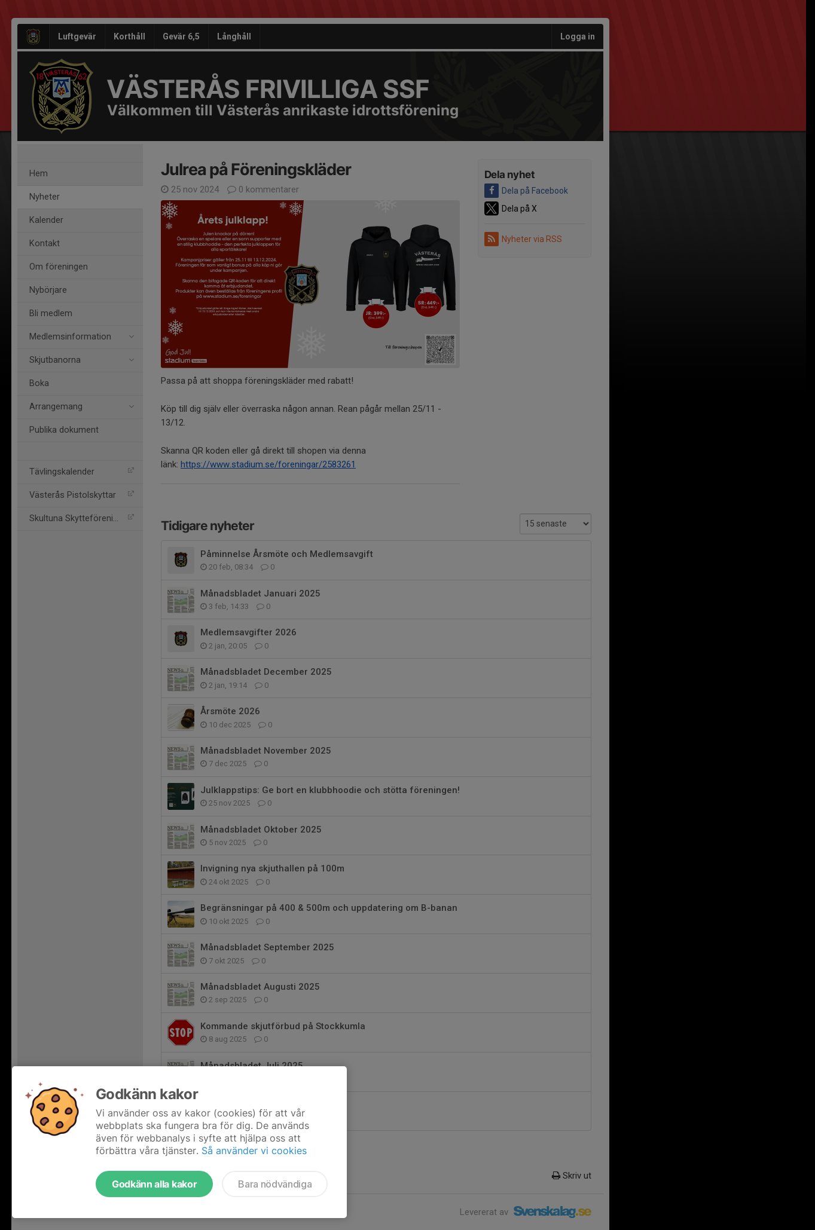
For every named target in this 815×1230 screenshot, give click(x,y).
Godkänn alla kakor (154, 1184)
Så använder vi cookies (254, 1150)
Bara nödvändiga (275, 1184)
